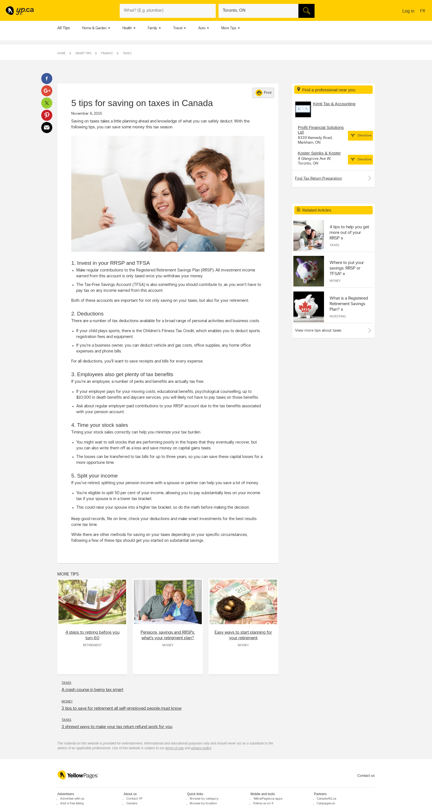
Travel (177, 28)
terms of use (174, 748)
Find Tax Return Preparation (333, 178)
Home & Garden (94, 28)
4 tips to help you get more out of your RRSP (349, 233)
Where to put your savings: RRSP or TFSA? (347, 268)
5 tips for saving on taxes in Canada (142, 103)
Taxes (127, 53)
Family (152, 28)
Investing (338, 316)
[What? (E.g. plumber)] (168, 11)
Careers (131, 803)
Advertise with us (72, 798)
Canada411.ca (326, 798)
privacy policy (201, 748)
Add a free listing (72, 803)
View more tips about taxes (318, 331)
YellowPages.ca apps (267, 798)
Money (167, 645)
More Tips (228, 28)
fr (423, 11)
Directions (360, 135)
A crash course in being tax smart (92, 690)
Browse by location (203, 803)
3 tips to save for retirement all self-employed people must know (121, 708)
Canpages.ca (326, 803)
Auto (201, 28)
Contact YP (134, 798)
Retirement (92, 645)
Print (264, 92)
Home (61, 53)
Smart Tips (83, 53)
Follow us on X (263, 803)
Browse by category (204, 798)
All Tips (63, 28)
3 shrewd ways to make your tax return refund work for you (117, 727)
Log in (408, 11)
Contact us (366, 775)
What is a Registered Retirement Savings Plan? (349, 304)
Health (127, 28)
